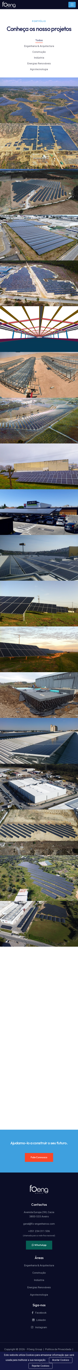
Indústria (39, 57)
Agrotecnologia (39, 69)
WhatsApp (39, 1244)
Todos (39, 40)
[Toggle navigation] (72, 4)
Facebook (39, 1312)
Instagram (39, 1327)
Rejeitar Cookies (40, 1365)
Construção (39, 51)
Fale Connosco (39, 1157)
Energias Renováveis (39, 63)
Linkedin (39, 1320)
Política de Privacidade (58, 1349)
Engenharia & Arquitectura (39, 46)
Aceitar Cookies (60, 1360)
